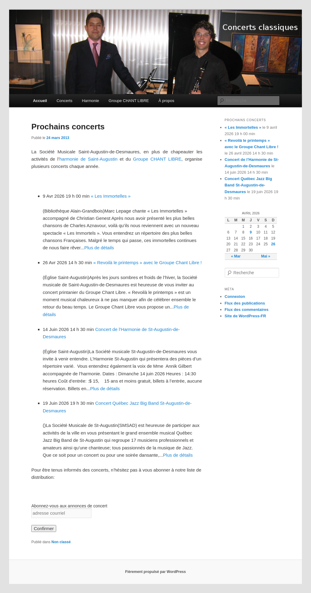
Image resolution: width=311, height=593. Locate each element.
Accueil (40, 100)
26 (273, 244)
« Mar (236, 256)
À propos (166, 100)
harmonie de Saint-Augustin (88, 159)
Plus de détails (99, 247)
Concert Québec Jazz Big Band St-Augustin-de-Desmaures (248, 185)
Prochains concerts (67, 126)
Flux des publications (245, 303)
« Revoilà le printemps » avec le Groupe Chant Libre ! (147, 262)
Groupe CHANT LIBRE (129, 100)
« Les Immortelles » (111, 196)
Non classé (60, 542)
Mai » (265, 256)
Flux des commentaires (247, 309)
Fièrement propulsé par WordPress (155, 572)
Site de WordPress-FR (245, 316)
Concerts (64, 100)
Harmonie (90, 100)
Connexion (235, 296)
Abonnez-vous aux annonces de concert (69, 505)
